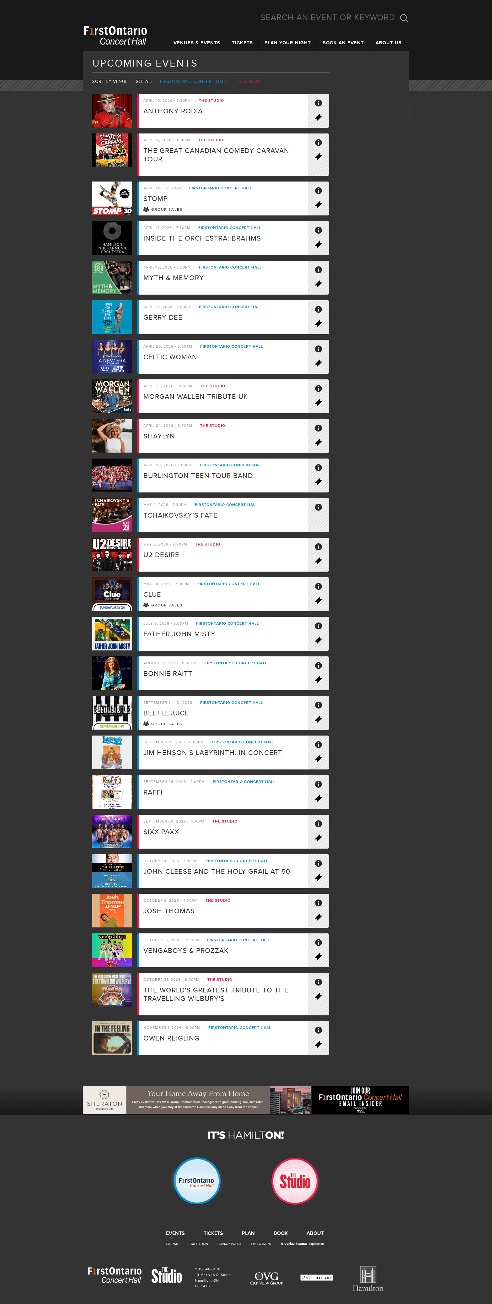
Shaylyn (159, 436)
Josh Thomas (169, 911)
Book (281, 1233)
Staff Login (198, 1244)
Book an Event (343, 43)
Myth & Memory (173, 278)
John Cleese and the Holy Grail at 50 (216, 871)
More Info (321, 104)
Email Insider (479, 63)
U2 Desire (161, 555)
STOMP (155, 199)
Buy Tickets (321, 118)
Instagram (479, 83)
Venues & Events (197, 43)
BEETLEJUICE (166, 713)
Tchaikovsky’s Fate (180, 515)
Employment (261, 1244)
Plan (248, 1233)
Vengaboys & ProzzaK (185, 951)
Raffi (153, 792)
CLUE (152, 594)
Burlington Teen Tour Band (198, 476)
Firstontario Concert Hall (193, 81)
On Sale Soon (321, 878)
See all (144, 81)
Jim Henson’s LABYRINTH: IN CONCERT (212, 753)
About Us (389, 43)
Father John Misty (179, 634)
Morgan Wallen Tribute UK (195, 397)
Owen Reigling (171, 1038)
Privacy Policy (229, 1244)
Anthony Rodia (173, 111)
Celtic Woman (170, 357)
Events (175, 1233)
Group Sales (167, 209)
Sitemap (172, 1244)
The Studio (247, 81)
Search (404, 18)
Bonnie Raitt (168, 674)
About (315, 1233)
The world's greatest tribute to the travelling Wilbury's (216, 994)
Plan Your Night (288, 43)
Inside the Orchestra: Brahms (202, 238)
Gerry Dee (163, 317)
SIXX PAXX (161, 832)
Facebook (479, 44)
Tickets (242, 43)
